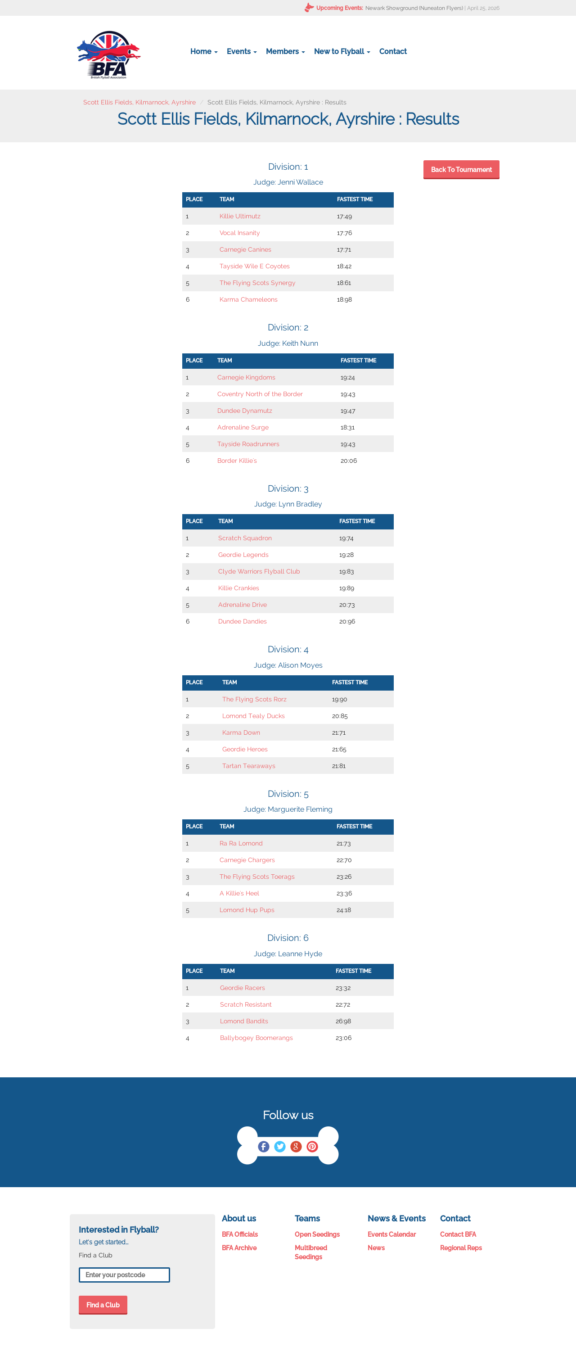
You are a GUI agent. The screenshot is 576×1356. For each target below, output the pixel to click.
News (376, 1248)
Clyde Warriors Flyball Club (259, 571)
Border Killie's (237, 460)
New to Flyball (342, 51)
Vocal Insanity (240, 232)
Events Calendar (392, 1234)
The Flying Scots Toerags (257, 876)
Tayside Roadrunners (248, 443)
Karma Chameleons (249, 299)
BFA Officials (240, 1234)
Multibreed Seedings (311, 1252)
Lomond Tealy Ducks (253, 715)
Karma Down (241, 732)
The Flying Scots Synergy (258, 282)
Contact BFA (458, 1234)
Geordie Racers (242, 987)
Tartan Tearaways (248, 765)
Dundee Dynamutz (244, 410)
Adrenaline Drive (242, 604)
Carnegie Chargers (247, 859)
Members (285, 51)
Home (204, 51)
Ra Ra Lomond (241, 843)
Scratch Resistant (246, 1004)
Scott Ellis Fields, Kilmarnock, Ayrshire (139, 102)
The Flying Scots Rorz (254, 699)
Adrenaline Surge (243, 427)
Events (242, 51)
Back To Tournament (461, 169)
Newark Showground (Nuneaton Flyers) (414, 8)
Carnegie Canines (245, 249)
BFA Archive (239, 1248)
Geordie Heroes (245, 749)
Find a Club (103, 1305)
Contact (393, 51)
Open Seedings (317, 1234)
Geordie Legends (243, 554)
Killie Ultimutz (240, 216)
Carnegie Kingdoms (246, 377)
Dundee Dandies (242, 621)
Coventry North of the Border (260, 394)
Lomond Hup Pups (247, 909)
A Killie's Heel (239, 893)
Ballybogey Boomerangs (256, 1037)
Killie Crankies (238, 588)
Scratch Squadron (245, 538)
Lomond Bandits (244, 1021)
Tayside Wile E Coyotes (255, 266)
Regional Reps (461, 1248)
